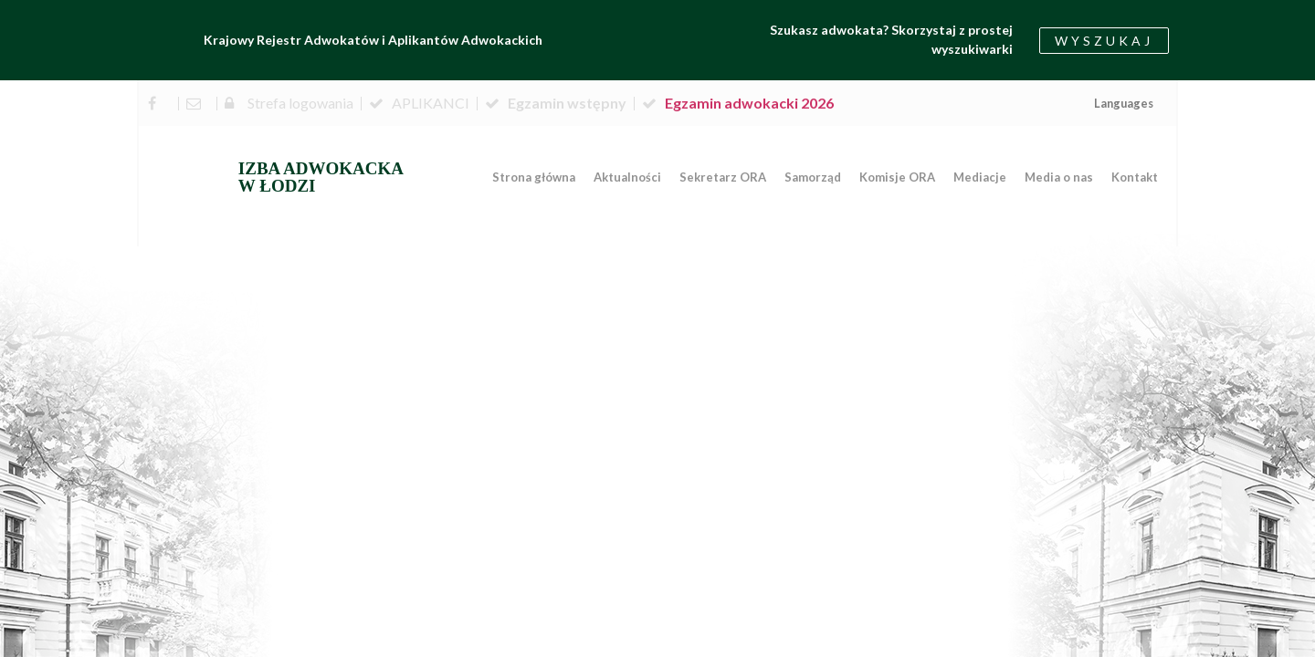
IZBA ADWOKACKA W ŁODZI (321, 177)
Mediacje (979, 177)
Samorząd (812, 177)
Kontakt (1134, 177)
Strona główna (533, 177)
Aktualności (627, 177)
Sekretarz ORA (722, 177)
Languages (1123, 103)
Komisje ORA (897, 177)
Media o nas (1059, 177)
